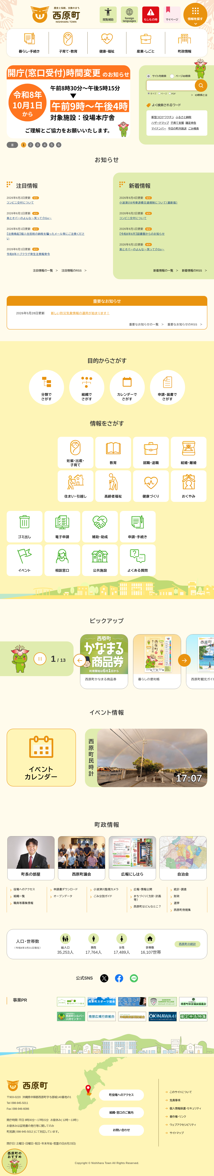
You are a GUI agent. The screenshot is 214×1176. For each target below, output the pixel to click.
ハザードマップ (160, 123)
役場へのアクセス (24, 889)
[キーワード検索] (173, 85)
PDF (173, 93)
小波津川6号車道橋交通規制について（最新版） (148, 248)
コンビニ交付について (20, 248)
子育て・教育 (68, 51)
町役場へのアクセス (121, 1095)
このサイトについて (181, 1092)
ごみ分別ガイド (103, 896)
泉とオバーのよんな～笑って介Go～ (29, 263)
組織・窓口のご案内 (121, 1112)
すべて (153, 93)
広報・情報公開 (143, 889)
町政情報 (184, 51)
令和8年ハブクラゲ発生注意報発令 (28, 299)
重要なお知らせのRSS (182, 184)
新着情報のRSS (192, 316)
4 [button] (45, 145)
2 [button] (31, 145)
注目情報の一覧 (43, 316)
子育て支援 (177, 123)
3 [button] (38, 145)
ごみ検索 (193, 128)
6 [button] (59, 145)
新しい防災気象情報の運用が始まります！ (80, 173)
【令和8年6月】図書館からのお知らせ (142, 279)
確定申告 (191, 123)
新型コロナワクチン (162, 117)
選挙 (177, 903)
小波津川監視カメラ (106, 889)
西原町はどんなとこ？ (147, 906)
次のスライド (184, 660)
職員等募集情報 (23, 903)
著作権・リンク (178, 1116)
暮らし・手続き (29, 51)
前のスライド (80, 660)
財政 (177, 896)
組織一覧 (19, 896)
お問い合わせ (121, 1130)
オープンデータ (63, 896)
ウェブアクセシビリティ (183, 1124)
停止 (12, 145)
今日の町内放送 (177, 128)
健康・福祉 (107, 51)
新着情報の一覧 (163, 316)
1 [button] (24, 145)
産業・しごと (145, 51)
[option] (68, 101)
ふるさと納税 (183, 117)
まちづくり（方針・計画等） (147, 898)
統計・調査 (180, 889)
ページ (164, 93)
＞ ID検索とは (199, 95)
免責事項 (175, 1100)
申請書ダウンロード (66, 889)
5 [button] (52, 145)
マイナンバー (158, 128)
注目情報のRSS (72, 316)
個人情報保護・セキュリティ (185, 1108)
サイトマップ (177, 1133)
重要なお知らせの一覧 (143, 184)
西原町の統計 (187, 944)
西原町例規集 (182, 909)
